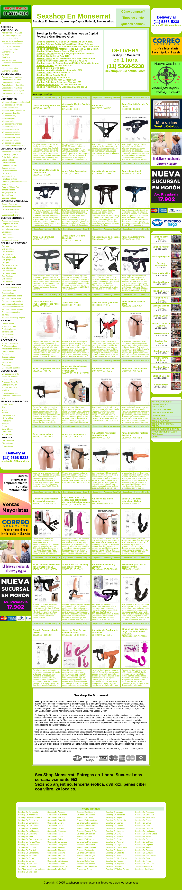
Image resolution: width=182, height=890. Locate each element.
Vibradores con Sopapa (11, 143)
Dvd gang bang (8, 260)
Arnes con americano (43, 434)
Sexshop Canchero (114, 866)
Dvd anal (5, 246)
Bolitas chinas (7, 379)
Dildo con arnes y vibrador (105, 303)
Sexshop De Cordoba (56, 864)
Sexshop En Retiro (143, 847)
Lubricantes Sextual (10, 71)
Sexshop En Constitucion (28, 845)
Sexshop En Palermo (56, 839)
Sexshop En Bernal (26, 858)
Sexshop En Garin (54, 836)
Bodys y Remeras (9, 204)
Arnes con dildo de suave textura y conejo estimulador (74, 368)
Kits (3, 398)
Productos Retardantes (11, 396)
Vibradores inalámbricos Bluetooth (16, 102)
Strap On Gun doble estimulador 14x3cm (131, 500)
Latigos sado (7, 232)
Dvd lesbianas (8, 271)
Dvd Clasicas (7, 276)
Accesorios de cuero (10, 221)
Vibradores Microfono (11, 137)
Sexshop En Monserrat (73, 16)
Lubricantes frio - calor (11, 46)
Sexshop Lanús (44, 73)
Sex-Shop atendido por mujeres (31, 869)
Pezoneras (6, 365)
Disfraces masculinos (11, 209)
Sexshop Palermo (45, 44)
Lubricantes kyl (8, 52)
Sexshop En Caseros (144, 850)
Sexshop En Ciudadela (86, 847)
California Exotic (8, 415)
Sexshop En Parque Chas (29, 842)
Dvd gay (5, 262)
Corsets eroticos (8, 168)
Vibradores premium (10, 129)
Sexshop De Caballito (86, 864)
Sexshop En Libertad (114, 823)
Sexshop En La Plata (85, 828)
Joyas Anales (7, 332)
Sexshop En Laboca (114, 826)
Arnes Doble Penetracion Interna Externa (104, 434)
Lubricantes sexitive (10, 68)
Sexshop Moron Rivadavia (49, 70)
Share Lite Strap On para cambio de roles (74, 631)
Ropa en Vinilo (8, 184)
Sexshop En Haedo (55, 834)
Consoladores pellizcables (13, 85)
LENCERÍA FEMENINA (161, 410)
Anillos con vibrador (10, 108)
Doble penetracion (9, 385)
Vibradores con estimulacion (13, 110)
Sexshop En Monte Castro (146, 834)
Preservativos (7, 360)
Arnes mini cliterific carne (134, 368)
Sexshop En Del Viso (144, 842)
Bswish (5, 413)
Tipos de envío (133, 17)
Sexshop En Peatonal (86, 845)
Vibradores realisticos (11, 135)
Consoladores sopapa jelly (13, 91)
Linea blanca (7, 235)
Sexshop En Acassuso (144, 812)
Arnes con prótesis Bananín (46, 368)
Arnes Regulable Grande (133, 237)
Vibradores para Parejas (12, 105)
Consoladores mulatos (11, 82)
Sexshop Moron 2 (160, 376)
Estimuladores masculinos (13, 307)
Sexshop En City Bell (27, 850)
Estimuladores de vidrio (11, 298)
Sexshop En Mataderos (115, 828)
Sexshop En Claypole (27, 847)
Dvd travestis (7, 281)
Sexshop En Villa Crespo (145, 855)
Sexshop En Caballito (115, 853)
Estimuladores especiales (12, 301)
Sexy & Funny (7, 429)
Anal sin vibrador (9, 329)
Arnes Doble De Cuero (43, 237)
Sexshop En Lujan (142, 826)
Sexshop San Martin (46, 77)
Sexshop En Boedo (114, 855)
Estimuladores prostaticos (12, 309)
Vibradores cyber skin (11, 113)
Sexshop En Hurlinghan (145, 831)
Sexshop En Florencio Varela (30, 839)
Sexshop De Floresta (114, 861)
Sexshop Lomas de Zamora (50, 63)
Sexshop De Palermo (85, 858)
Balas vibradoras (9, 290)
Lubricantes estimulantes (12, 44)
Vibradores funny (9, 116)
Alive (4, 407)
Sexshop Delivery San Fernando (31, 817)
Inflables (5, 390)
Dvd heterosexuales (10, 265)
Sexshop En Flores (143, 836)
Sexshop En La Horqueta (28, 831)
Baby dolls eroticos (9, 157)
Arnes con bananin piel (103, 368)
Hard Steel (6, 432)
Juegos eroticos (8, 357)
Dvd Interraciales (9, 268)
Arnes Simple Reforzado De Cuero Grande (46, 171)
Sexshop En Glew (113, 834)
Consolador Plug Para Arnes (46, 105)
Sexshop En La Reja (55, 828)
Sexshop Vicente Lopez (48, 84)
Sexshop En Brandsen (56, 855)
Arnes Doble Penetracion (74, 171)
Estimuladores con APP (11, 288)
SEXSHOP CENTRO (160, 421)
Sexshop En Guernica (86, 834)
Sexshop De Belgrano (27, 866)
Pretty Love (6, 421)
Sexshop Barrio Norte (47, 46)
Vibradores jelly (8, 118)
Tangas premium (9, 192)
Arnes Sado (97, 105)
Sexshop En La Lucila (144, 828)
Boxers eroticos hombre (12, 207)
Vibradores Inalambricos (12, 124)
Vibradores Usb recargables (13, 146)
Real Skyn (6, 57)
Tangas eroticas (8, 190)
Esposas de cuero (9, 226)
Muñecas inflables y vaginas (13, 317)
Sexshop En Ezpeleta (86, 839)
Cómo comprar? (133, 11)
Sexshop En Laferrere (86, 826)
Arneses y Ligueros (10, 154)
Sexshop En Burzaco (144, 853)
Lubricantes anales (9, 38)
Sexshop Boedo (44, 56)
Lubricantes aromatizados (12, 41)
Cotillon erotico (8, 351)
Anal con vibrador (9, 326)
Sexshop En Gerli (25, 836)
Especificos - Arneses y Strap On (47, 98)
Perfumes (6, 65)
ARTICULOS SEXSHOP (162, 402)
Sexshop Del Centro (85, 817)
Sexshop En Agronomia (28, 812)
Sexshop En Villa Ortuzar (87, 866)
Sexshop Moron (44, 68)
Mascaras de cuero (10, 240)
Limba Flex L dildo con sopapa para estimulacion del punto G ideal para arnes (76, 500)
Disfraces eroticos (9, 171)
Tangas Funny (8, 195)
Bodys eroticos (8, 160)
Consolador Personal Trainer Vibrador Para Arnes (46, 302)
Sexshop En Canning (56, 853)
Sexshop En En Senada (57, 842)
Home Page (37, 94)
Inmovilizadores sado (10, 229)
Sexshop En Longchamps (28, 823)
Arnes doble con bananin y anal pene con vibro (75, 565)
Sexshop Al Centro (84, 869)
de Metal (5, 315)
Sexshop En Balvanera (115, 815)
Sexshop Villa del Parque (49, 51)
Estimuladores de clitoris (12, 296)
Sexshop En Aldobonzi (86, 812)
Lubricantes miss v (9, 60)
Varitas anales (8, 334)
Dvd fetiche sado (9, 257)
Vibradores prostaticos (11, 132)
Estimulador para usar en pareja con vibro (134, 565)
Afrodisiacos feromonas (11, 349)
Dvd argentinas (8, 249)
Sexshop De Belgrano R (116, 864)
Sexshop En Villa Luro (27, 864)
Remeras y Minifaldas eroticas (14, 182)
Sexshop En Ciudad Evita (116, 847)
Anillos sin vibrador (9, 377)
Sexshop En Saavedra (115, 850)
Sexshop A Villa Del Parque (117, 869)
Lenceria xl (6, 173)
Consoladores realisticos (12, 88)
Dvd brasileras (8, 252)
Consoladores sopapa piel (12, 93)
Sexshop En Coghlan (114, 845)
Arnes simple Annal (131, 171)
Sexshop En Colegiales (57, 845)
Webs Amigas (91, 808)
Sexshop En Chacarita (56, 850)
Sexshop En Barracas (56, 817)
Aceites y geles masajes (12, 33)
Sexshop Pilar (43, 87)
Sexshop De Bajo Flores (57, 866)
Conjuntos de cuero (10, 224)
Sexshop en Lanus (55, 826)
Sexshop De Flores (143, 861)
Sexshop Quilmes (45, 65)
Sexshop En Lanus (143, 823)
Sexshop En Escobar (144, 839)
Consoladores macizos (11, 80)
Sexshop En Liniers (55, 823)
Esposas (5, 354)
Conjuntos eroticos (9, 165)
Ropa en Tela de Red (10, 187)
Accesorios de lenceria (11, 152)
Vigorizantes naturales (11, 368)
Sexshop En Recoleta (56, 847)
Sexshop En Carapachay (28, 853)
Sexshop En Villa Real (56, 869)
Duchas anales (8, 324)
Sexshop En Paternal (114, 842)
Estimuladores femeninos (12, 304)
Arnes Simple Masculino (104, 171)
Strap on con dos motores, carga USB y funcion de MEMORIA (135, 631)
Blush (4, 410)
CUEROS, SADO (159, 415)
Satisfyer (5, 423)
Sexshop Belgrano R (143, 866)
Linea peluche (8, 237)
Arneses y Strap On (10, 382)
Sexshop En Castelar (85, 850)
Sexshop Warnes (45, 80)
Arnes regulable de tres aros (106, 237)
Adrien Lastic (7, 404)
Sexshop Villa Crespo (47, 61)
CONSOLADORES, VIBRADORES (160, 406)
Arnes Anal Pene (70, 303)
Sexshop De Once (142, 858)
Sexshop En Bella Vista (145, 817)
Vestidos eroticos (9, 198)
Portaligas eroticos (9, 179)
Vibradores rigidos (9, 127)
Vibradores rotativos (10, 140)
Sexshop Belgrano (45, 42)
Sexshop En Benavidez (57, 820)
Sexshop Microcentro (47, 49)
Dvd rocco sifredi (9, 273)
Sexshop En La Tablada (28, 828)
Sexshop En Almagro (114, 812)
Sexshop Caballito (45, 53)
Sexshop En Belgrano (115, 817)
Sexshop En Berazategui (87, 820)
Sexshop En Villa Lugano (57, 861)
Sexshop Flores (44, 58)
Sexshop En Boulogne (86, 855)
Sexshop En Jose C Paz (87, 831)
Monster (5, 96)
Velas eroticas (7, 362)
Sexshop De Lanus (26, 861)
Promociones (7, 446)
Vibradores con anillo (10, 374)
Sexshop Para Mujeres (161, 359)
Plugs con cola (8, 337)
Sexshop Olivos (44, 75)
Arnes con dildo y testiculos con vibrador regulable (46, 565)
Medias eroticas (8, 176)
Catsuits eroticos (9, 163)
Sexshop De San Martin (116, 820)
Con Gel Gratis (8, 440)
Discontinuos (7, 443)
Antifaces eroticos (9, 346)
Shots (4, 426)
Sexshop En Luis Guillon (28, 826)
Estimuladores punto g (11, 312)
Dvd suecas (7, 279)
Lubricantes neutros (10, 49)
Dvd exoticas (7, 254)
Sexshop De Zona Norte (28, 820)
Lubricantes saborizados (12, 63)
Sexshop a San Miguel (144, 869)
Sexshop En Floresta (114, 836)
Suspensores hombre (11, 215)
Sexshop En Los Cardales (87, 823)
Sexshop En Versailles (86, 853)
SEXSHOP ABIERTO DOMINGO (165, 429)
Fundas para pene (9, 387)
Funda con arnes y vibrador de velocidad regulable (46, 500)
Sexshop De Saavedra (56, 858)
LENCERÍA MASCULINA (162, 412)
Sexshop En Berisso (143, 820)
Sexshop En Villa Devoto (116, 858)
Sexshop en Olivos (84, 836)
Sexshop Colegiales (46, 82)
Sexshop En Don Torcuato (87, 842)
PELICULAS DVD (159, 418)
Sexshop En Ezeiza (114, 839)
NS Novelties (7, 418)
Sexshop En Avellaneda (57, 815)
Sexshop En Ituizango (115, 831)
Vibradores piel (8, 121)
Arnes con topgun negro (74, 434)
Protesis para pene (9, 393)
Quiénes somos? (133, 24)
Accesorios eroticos (10, 343)
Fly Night (5, 55)
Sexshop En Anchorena (28, 815)
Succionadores (8, 293)
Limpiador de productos (11, 35)
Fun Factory (7, 434)
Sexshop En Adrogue (56, 812)
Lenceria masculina (10, 212)
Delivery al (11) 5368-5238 (15, 455)
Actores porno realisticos (12, 77)
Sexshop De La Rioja (85, 861)
